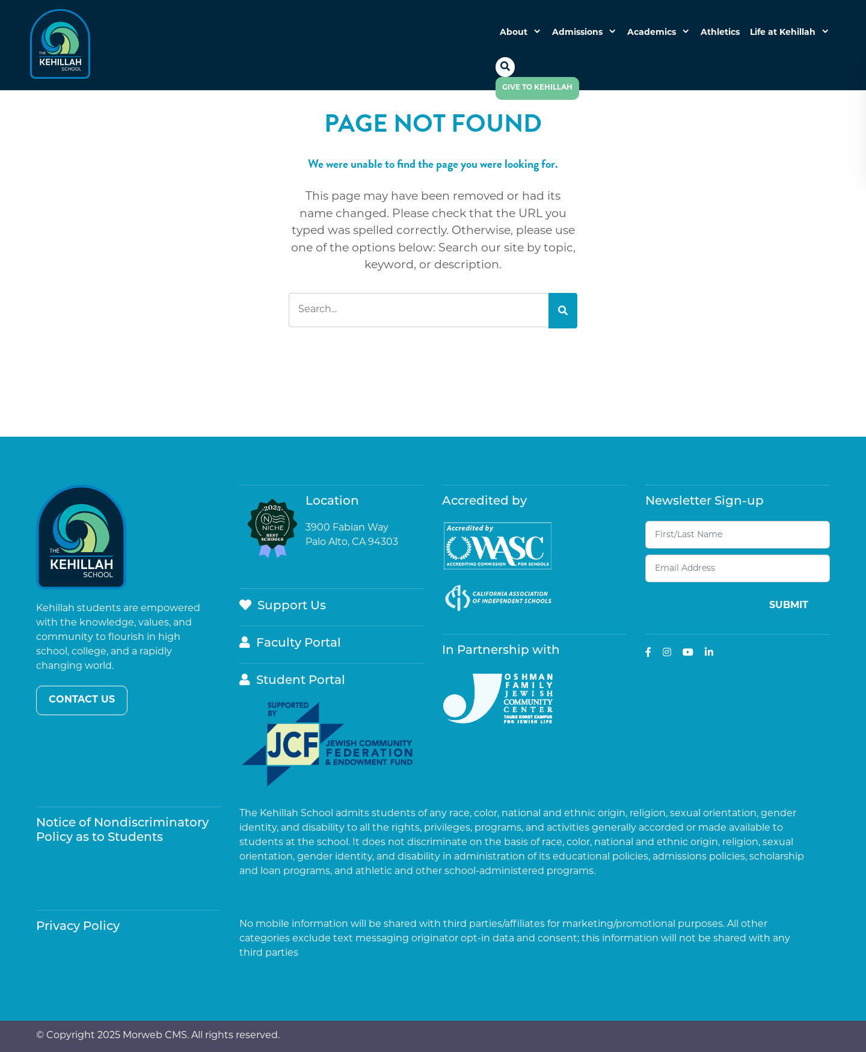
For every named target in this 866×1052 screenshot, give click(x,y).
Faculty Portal (290, 644)
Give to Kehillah (537, 87)
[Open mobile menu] (517, 109)
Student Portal (292, 681)
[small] (648, 652)
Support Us (282, 606)
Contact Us (82, 700)
